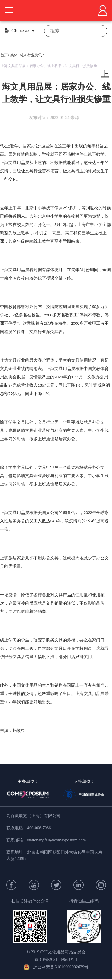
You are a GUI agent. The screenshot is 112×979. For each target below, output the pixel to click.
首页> (5, 55)
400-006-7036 (39, 828)
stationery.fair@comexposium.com (56, 840)
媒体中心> (18, 55)
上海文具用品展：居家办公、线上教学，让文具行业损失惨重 (49, 66)
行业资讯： (36, 55)
